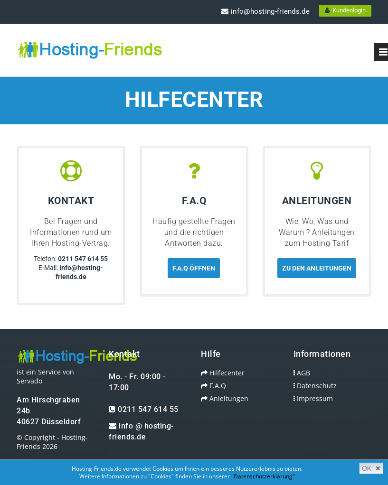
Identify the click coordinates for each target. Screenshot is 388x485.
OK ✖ (371, 468)
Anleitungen (224, 398)
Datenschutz (315, 385)
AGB (301, 372)
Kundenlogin (345, 10)
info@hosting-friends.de (265, 11)
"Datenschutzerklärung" (263, 476)
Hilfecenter (223, 372)
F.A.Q (213, 385)
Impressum (313, 398)
